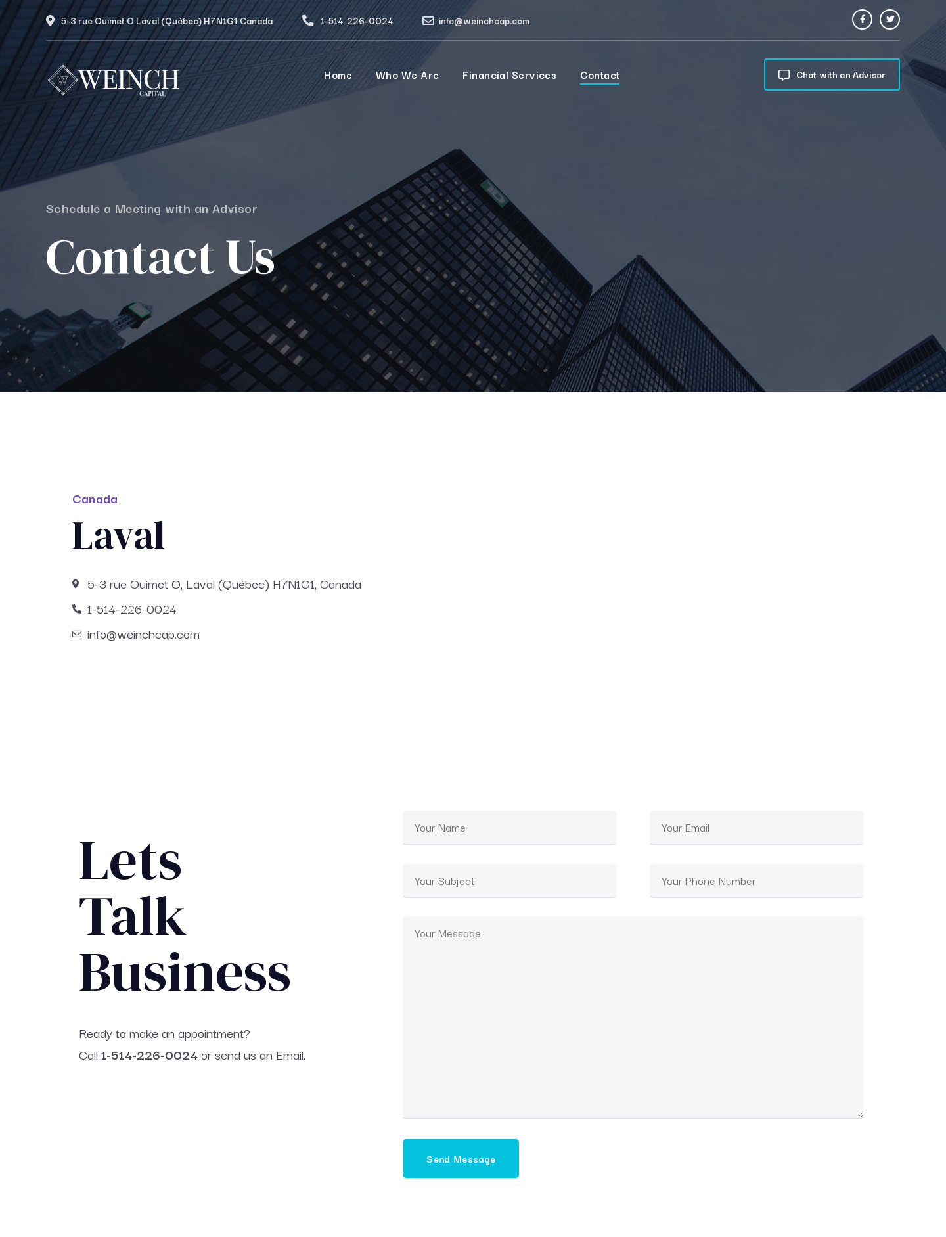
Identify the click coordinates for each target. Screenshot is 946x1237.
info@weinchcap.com (484, 20)
